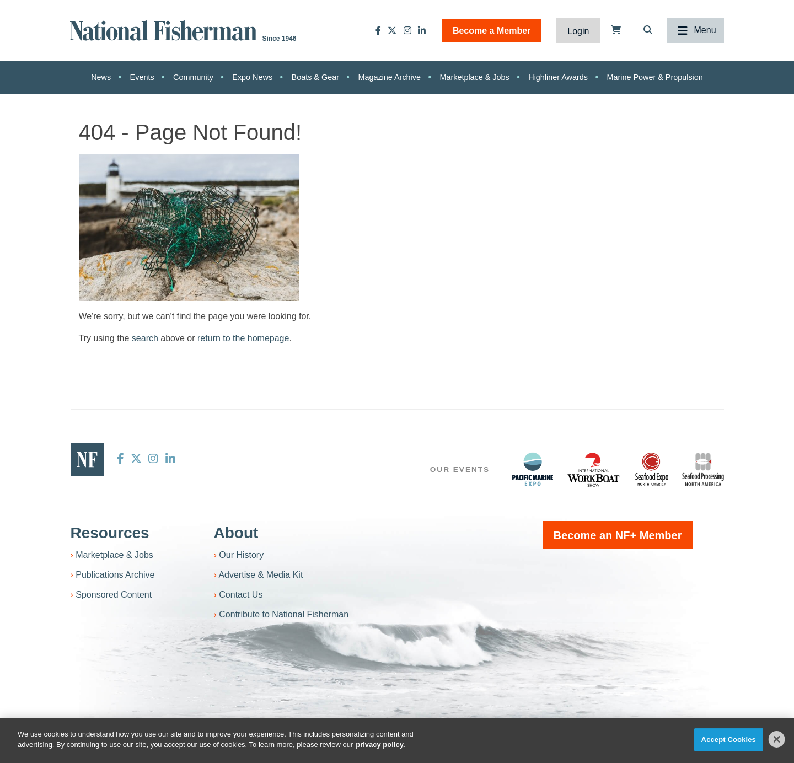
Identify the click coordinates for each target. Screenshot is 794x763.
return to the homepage (243, 338)
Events (142, 77)
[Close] (777, 739)
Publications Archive (115, 574)
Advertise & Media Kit (260, 574)
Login (578, 31)
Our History (241, 555)
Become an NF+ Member (618, 535)
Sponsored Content (114, 594)
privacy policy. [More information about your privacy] (380, 744)
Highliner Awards (558, 77)
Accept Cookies (728, 739)
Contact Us (240, 594)
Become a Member (491, 30)
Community (193, 77)
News (101, 77)
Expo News (252, 77)
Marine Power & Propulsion (654, 77)
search (145, 338)
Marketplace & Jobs (474, 77)
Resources (110, 532)
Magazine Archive (389, 77)
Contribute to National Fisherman (283, 614)
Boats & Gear (315, 77)
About (236, 532)
